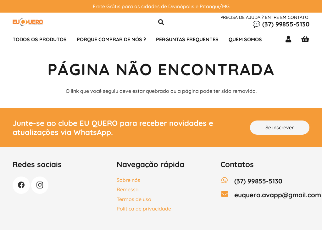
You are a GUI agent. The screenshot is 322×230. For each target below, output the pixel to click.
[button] (161, 22)
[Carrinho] (305, 39)
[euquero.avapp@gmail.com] (227, 194)
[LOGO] (28, 22)
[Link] (290, 39)
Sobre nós (128, 180)
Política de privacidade (144, 208)
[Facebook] (21, 185)
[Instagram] (39, 185)
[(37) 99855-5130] (227, 181)
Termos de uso (134, 199)
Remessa (128, 189)
